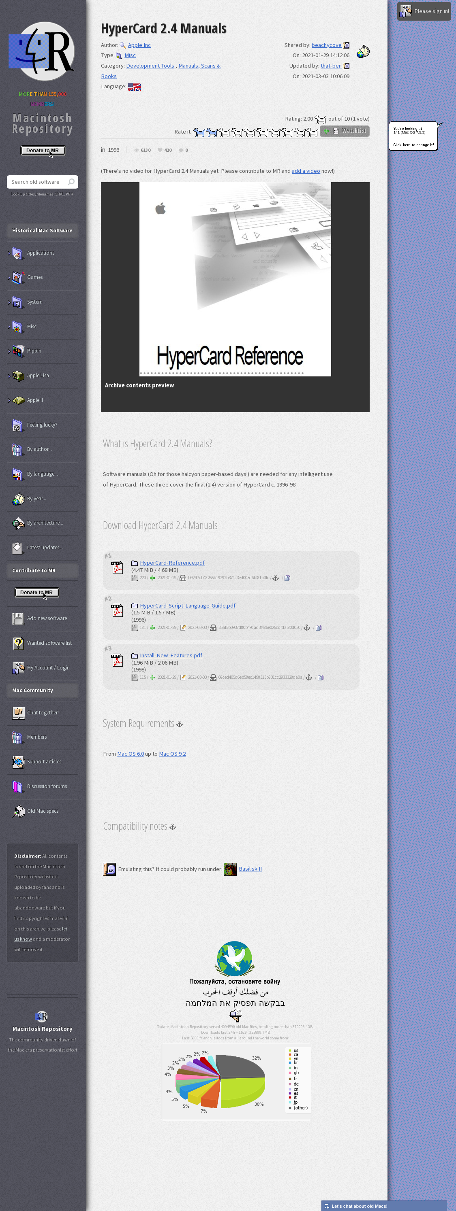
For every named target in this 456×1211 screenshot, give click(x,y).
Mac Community (32, 690)
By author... (32, 449)
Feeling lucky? (35, 425)
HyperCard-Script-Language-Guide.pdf (183, 605)
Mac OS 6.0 (130, 753)
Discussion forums (39, 786)
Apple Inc (135, 45)
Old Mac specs (35, 811)
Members (29, 737)
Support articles (36, 762)
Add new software (39, 618)
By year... (29, 499)
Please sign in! (424, 11)
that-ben (331, 65)
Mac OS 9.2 (172, 753)
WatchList (344, 130)
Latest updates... (37, 548)
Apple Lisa (30, 376)
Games (27, 277)
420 (167, 150)
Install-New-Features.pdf (166, 655)
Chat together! (35, 713)
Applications (33, 253)
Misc (126, 55)
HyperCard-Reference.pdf (168, 562)
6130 (145, 150)
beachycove (327, 45)
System (27, 302)
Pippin (26, 351)
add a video (306, 170)
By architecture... (37, 523)
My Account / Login (41, 668)
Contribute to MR (34, 570)
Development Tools (150, 65)
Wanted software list (42, 643)
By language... (35, 474)
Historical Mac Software (42, 230)
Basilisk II (243, 868)
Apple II (27, 400)
